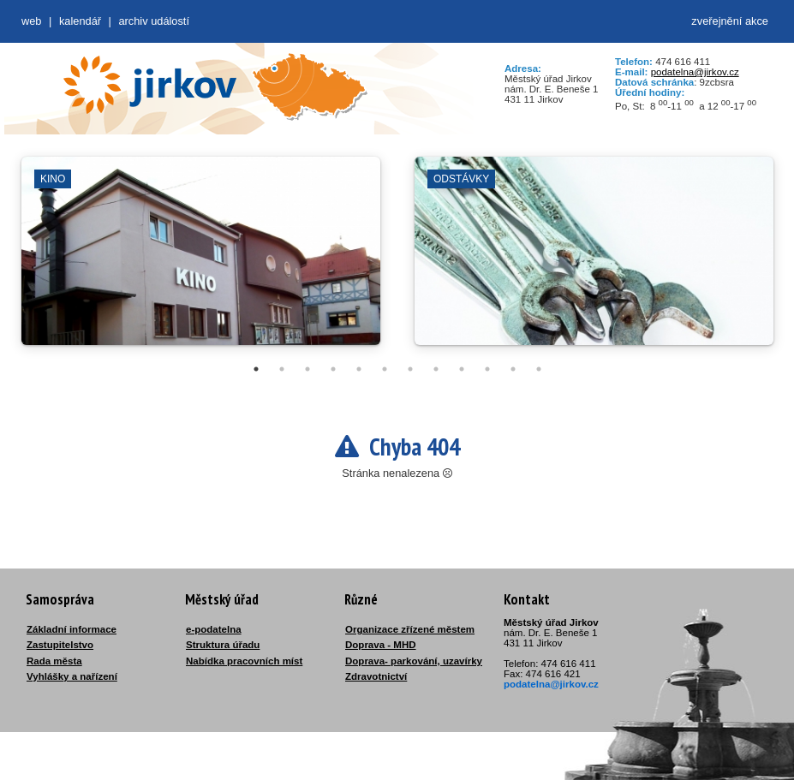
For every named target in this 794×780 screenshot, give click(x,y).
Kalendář (80, 21)
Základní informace (71, 629)
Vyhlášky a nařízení (72, 676)
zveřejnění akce (729, 21)
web (31, 21)
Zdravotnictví (376, 676)
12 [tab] (538, 369)
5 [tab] (358, 369)
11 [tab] (513, 369)
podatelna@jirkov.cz (695, 72)
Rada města (54, 661)
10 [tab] (487, 369)
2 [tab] (281, 369)
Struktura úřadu (223, 645)
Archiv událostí (153, 21)
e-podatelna (214, 629)
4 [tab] (333, 369)
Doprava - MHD (380, 645)
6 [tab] (384, 369)
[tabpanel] (200, 259)
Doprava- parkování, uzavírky (413, 661)
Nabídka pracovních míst (244, 661)
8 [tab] (436, 369)
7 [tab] (410, 369)
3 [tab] (307, 369)
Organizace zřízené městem (410, 629)
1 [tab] (256, 369)
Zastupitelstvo (60, 645)
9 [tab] (461, 369)
